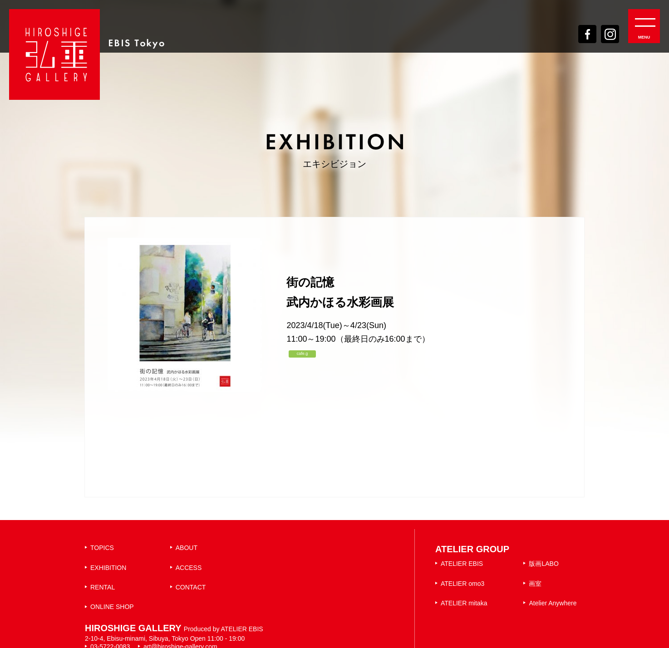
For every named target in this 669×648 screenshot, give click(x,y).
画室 (535, 583)
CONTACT (191, 587)
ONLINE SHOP (112, 606)
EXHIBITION (108, 567)
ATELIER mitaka (464, 603)
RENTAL (102, 587)
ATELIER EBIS (462, 563)
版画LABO (543, 563)
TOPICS (102, 547)
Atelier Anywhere (552, 603)
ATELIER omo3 (462, 583)
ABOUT (186, 547)
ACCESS (189, 567)
